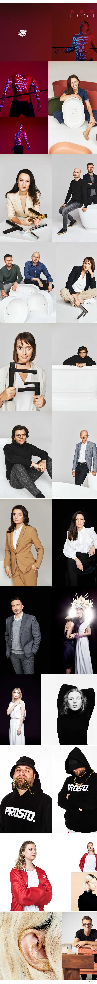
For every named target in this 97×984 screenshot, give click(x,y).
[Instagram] (89, 981)
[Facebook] (92, 981)
